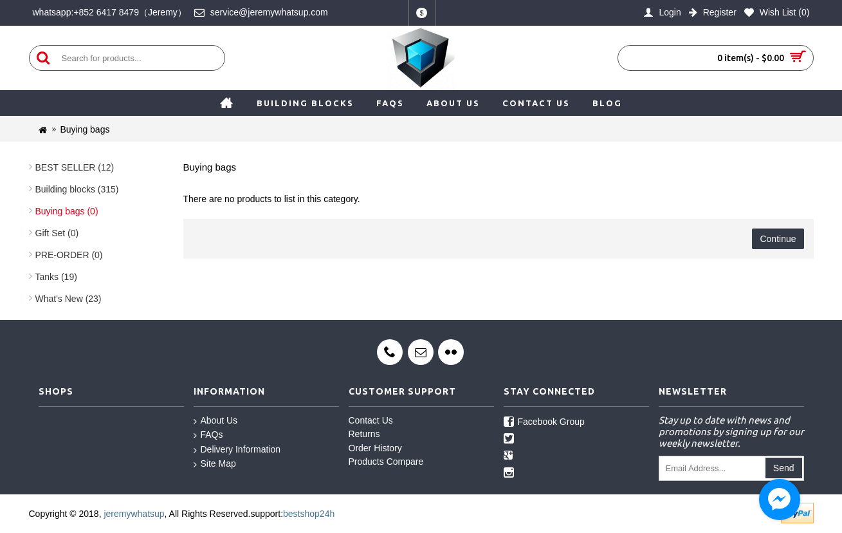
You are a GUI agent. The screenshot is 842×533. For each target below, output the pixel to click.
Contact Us (371, 420)
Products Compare (386, 461)
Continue (778, 239)
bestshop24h (308, 514)
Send (783, 468)
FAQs (208, 435)
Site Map (215, 464)
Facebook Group (544, 422)
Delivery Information (237, 450)
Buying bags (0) (66, 211)
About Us (216, 421)
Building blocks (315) (77, 189)
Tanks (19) (56, 277)
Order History (375, 448)
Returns (364, 434)
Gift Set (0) (57, 233)
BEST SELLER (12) (74, 167)
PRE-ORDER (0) (69, 255)
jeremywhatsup (134, 514)
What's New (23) (68, 299)
